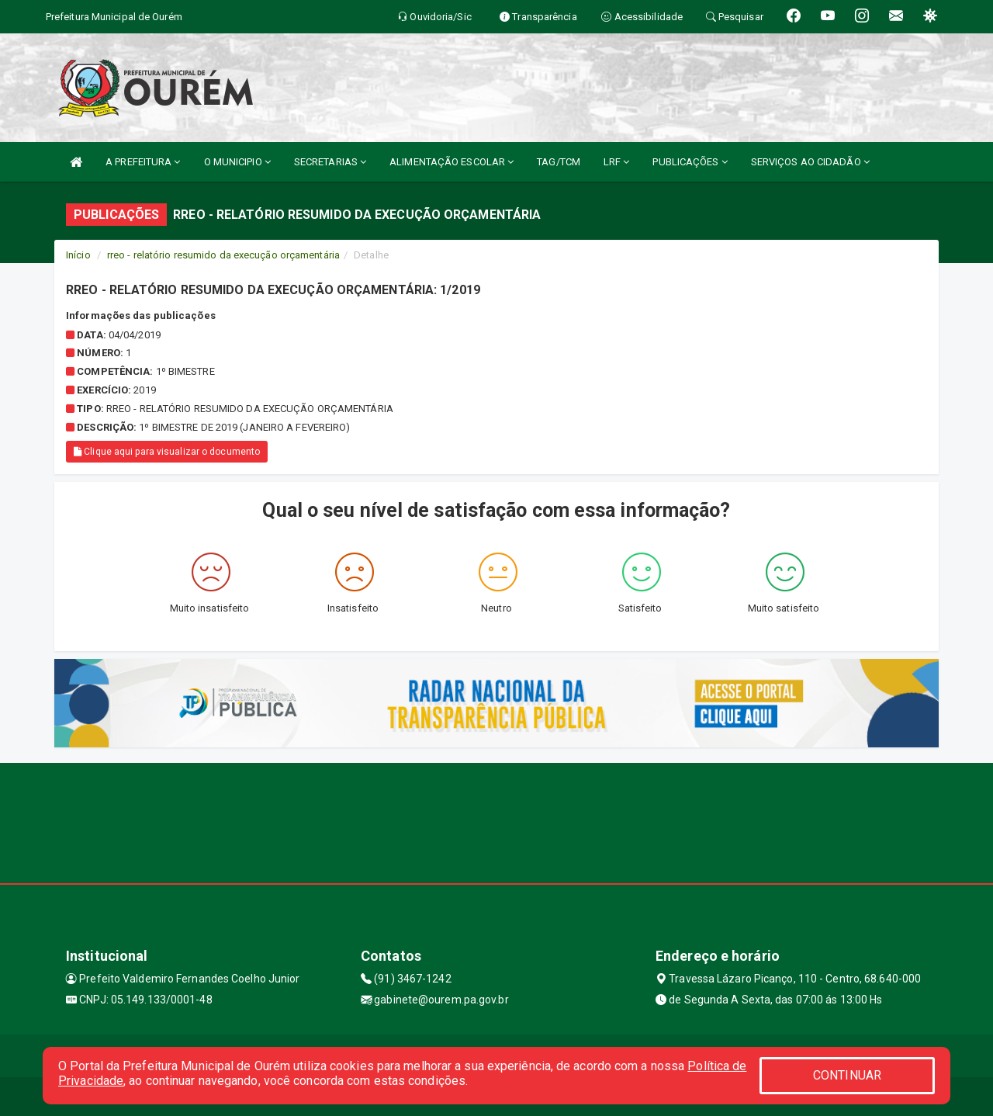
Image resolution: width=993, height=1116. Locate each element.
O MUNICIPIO (237, 162)
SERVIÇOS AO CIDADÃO (810, 162)
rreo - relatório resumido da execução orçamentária (223, 255)
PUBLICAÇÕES (689, 162)
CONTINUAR (847, 1075)
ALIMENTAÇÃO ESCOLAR (451, 162)
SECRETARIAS (330, 162)
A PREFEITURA (143, 162)
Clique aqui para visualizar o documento (167, 451)
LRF (617, 162)
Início (78, 255)
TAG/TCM (558, 162)
